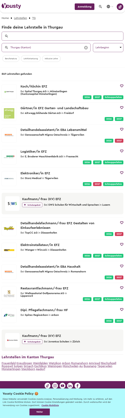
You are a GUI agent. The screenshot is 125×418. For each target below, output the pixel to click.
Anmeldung (84, 6)
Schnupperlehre (113, 97)
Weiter (39, 412)
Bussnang (90, 366)
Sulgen (18, 366)
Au (81, 366)
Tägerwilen (104, 366)
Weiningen (55, 366)
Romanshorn (79, 363)
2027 (97, 97)
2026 (87, 97)
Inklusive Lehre (51, 59)
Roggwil (7, 366)
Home (5, 18)
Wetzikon (55, 363)
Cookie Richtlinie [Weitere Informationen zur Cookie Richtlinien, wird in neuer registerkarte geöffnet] (50, 405)
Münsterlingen (11, 369)
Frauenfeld (9, 363)
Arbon (66, 363)
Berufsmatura (11, 59)
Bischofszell (108, 363)
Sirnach (29, 366)
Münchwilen (70, 366)
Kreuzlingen (24, 363)
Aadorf (40, 369)
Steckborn (28, 369)
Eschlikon (40, 366)
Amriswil (94, 363)
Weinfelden (40, 363)
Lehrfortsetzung (31, 59)
